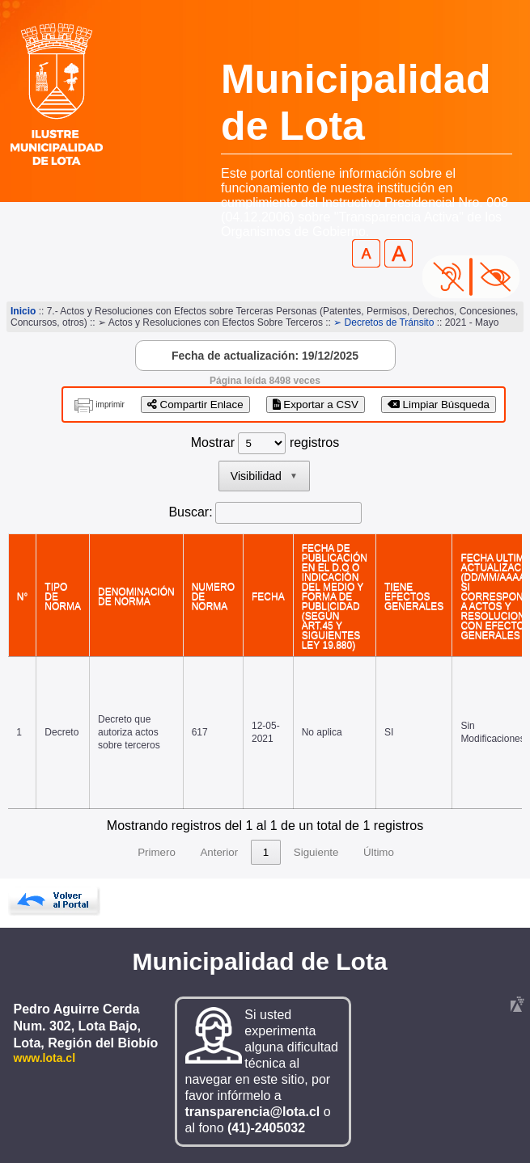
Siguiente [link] (316, 852)
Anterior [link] (219, 852)
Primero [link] (157, 852)
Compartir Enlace (195, 404)
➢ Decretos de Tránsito (383, 322)
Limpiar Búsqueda (439, 404)
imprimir (110, 404)
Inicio (23, 311)
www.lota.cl (45, 1057)
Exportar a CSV (315, 404)
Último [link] (378, 852)
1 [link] (266, 852)
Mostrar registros (265, 442)
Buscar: (190, 512)
